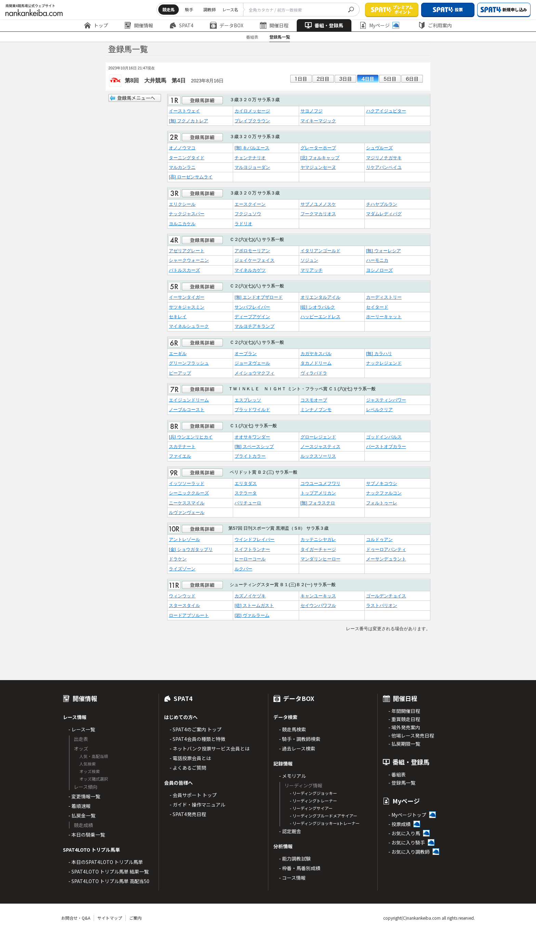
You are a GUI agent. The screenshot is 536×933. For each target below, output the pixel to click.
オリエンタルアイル (320, 297)
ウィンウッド (182, 595)
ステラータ (245, 493)
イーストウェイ (184, 110)
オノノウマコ (182, 147)
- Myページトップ (407, 814)
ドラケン (178, 559)
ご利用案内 (435, 25)
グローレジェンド (318, 437)
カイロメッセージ (252, 110)
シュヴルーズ (379, 147)
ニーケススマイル (186, 502)
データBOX (226, 25)
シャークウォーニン (189, 260)
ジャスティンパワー (386, 400)
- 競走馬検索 (292, 729)
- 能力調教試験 (295, 858)
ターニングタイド (186, 157)
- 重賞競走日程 (404, 719)
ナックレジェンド (384, 363)
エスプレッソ (247, 400)
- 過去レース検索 (297, 748)
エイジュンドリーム (189, 400)
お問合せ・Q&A (75, 918)
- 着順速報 (79, 805)
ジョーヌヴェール (252, 363)
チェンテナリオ (250, 157)
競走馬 (168, 9)
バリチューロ (247, 502)
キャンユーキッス (318, 595)
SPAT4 (181, 25)
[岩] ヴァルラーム (251, 615)
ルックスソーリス (318, 456)
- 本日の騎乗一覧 (86, 834)
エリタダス (245, 483)
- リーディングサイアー (311, 808)
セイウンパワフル (318, 605)
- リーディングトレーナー (313, 800)
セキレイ (178, 316)
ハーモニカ (377, 260)
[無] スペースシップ (254, 446)
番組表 (252, 37)
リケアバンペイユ (384, 167)
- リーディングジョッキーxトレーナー (325, 823)
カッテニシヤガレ (318, 539)
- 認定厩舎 (290, 831)
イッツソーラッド (186, 483)
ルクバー (243, 568)
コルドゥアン (379, 539)
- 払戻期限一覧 (404, 743)
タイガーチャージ (318, 549)
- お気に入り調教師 (409, 851)
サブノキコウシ (381, 483)
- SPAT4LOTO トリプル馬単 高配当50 (108, 881)
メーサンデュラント (386, 559)
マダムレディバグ (384, 213)
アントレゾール (184, 539)
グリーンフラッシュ (189, 363)
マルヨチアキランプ (254, 326)
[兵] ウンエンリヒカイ (191, 437)
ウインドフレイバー (254, 539)
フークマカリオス (318, 213)
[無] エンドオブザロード (258, 297)
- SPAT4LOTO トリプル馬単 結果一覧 (108, 871)
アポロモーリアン (252, 250)
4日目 (367, 79)
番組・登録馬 (324, 25)
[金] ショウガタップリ (191, 549)
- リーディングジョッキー (313, 793)
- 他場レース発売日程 (411, 735)
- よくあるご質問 (188, 767)
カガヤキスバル (316, 353)
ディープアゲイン (252, 316)
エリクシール (182, 204)
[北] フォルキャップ (320, 157)
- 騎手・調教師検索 (299, 738)
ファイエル (180, 456)
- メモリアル (292, 775)
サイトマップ (109, 918)
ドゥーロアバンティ (386, 549)
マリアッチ (311, 270)
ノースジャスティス (320, 446)
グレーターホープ (318, 147)
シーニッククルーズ (189, 493)
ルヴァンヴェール (186, 512)
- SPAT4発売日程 (188, 814)
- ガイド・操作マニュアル (197, 804)
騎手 (189, 9)
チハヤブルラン (381, 204)
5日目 (390, 79)
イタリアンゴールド (320, 250)
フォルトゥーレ (381, 502)
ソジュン (309, 260)
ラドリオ (243, 223)
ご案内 (135, 918)
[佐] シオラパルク (317, 307)
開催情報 (138, 25)
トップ (96, 25)
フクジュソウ (247, 213)
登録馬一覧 (279, 37)
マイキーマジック (318, 120)
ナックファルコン (384, 493)
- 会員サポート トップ (193, 795)
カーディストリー (384, 297)
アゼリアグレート (186, 250)
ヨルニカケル (182, 223)
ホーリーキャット (384, 316)
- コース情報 (292, 877)
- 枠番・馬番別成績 (299, 868)
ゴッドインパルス (384, 437)
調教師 (209, 9)
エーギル (178, 353)
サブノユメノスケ (318, 204)
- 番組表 (397, 774)
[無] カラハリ (379, 353)
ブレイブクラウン (252, 120)
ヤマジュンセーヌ (318, 167)
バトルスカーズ (184, 270)
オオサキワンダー (252, 437)
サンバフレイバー (252, 307)
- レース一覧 (81, 729)
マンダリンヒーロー (320, 559)
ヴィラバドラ (313, 373)
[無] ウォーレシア (383, 250)
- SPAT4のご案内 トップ (196, 729)
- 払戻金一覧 (81, 815)
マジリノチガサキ (384, 157)
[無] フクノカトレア (188, 120)
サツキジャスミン (186, 307)
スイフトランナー (252, 549)
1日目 (301, 79)
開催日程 (274, 25)
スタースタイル (184, 605)
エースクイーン (250, 204)
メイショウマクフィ (254, 373)
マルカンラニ (182, 167)
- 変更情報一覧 (84, 796)
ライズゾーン (182, 568)
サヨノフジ (311, 110)
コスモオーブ (313, 400)
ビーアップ (180, 373)
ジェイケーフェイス (254, 260)
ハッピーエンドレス (320, 316)
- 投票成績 (399, 824)
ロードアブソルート (189, 615)
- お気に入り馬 (404, 833)
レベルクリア (379, 409)
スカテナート (182, 446)
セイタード (377, 307)
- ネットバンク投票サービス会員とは (210, 748)
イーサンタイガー (186, 297)
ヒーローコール (250, 559)
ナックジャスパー (186, 213)
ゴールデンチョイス (386, 595)
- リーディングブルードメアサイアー (323, 816)
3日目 (345, 79)
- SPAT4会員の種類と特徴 (197, 738)
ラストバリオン (381, 605)
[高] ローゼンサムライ (191, 176)
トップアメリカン (318, 493)
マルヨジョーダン (252, 167)
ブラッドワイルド (252, 409)
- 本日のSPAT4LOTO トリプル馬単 (105, 861)
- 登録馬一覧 (401, 782)
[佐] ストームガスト (254, 605)
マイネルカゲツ (250, 270)
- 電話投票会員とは (190, 758)
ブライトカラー (250, 456)
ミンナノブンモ (316, 409)
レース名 (230, 9)
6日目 (412, 79)
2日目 (323, 79)
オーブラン (245, 353)
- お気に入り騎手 (406, 842)
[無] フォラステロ (317, 502)
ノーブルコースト (186, 409)
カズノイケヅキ (250, 595)
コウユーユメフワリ (320, 483)
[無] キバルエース (251, 147)
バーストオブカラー (386, 446)
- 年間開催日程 (404, 710)
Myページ (379, 25)
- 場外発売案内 (404, 727)
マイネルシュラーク (189, 326)
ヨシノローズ (379, 270)
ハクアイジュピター (386, 110)
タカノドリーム (316, 363)
